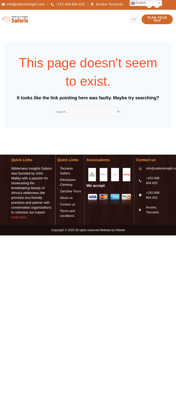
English (138, 3)
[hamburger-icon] (133, 19)
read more (19, 217)
